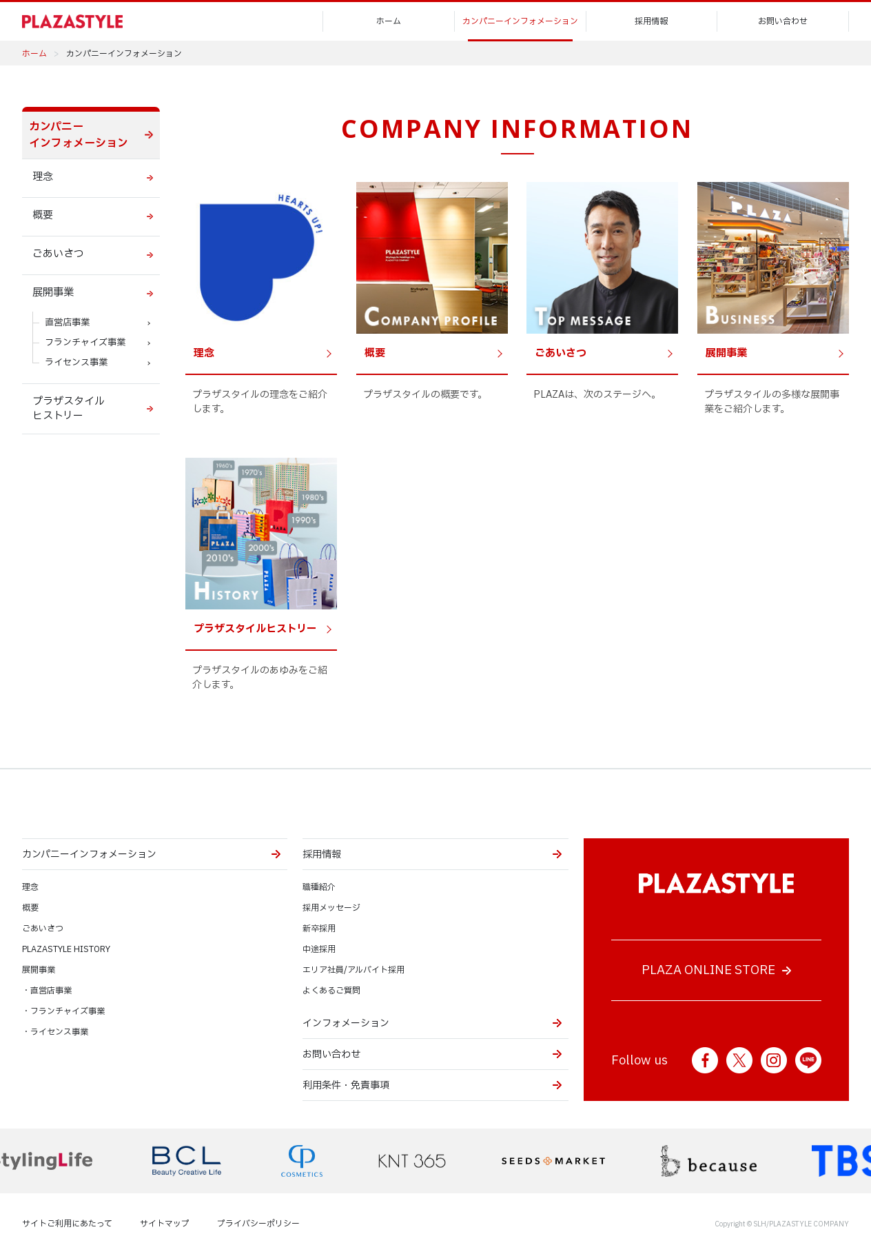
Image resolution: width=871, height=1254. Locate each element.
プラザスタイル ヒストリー (68, 409)
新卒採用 (319, 928)
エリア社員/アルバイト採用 (353, 970)
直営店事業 (67, 322)
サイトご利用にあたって (67, 1223)
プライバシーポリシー (258, 1223)
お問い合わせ (783, 21)
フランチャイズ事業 (85, 342)
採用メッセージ (331, 908)
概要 (42, 215)
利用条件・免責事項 (346, 1085)
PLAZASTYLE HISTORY (66, 949)
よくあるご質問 (331, 990)
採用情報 (651, 21)
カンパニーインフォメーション (520, 21)
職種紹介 (319, 887)
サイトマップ (164, 1223)
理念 (42, 177)
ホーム (388, 21)
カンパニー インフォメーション (78, 135)
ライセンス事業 (76, 362)
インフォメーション (346, 1023)
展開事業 (53, 293)
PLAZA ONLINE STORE (708, 970)
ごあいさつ (58, 254)
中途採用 (319, 949)
